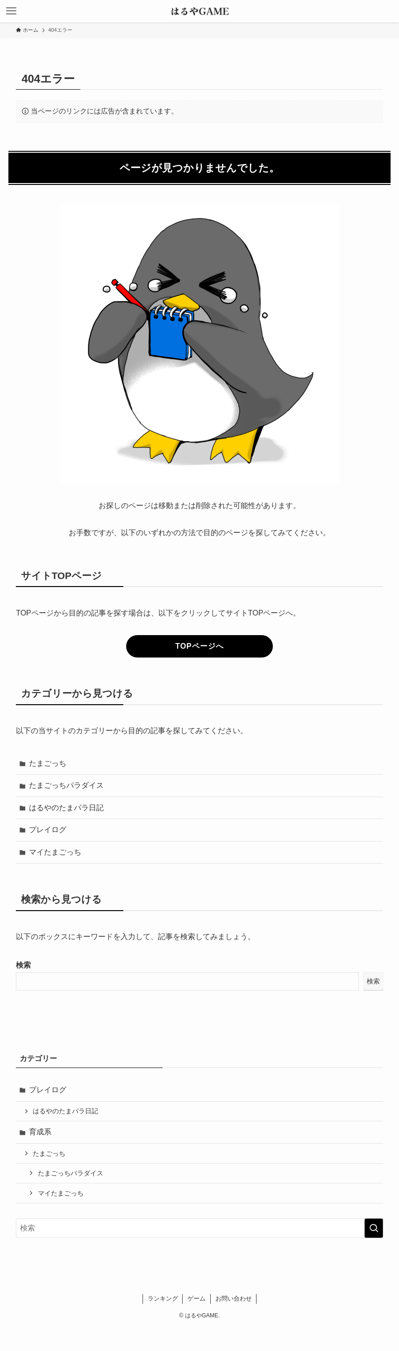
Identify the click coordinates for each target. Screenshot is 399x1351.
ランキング (163, 1298)
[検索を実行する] (373, 1228)
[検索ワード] (199, 1228)
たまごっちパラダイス (66, 785)
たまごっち (47, 763)
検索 (23, 965)
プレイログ (47, 830)
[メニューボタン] (11, 11)
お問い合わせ (233, 1298)
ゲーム (196, 1298)
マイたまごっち (55, 852)
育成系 (40, 1132)
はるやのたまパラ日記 (66, 808)
